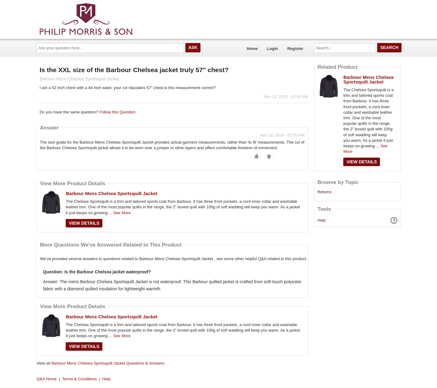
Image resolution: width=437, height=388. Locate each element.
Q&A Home (47, 379)
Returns (324, 192)
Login (272, 48)
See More (121, 212)
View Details (84, 223)
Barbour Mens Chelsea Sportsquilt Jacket (111, 193)
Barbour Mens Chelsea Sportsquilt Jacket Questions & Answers (108, 363)
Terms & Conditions (79, 379)
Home (252, 48)
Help (322, 220)
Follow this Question (117, 112)
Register (295, 48)
